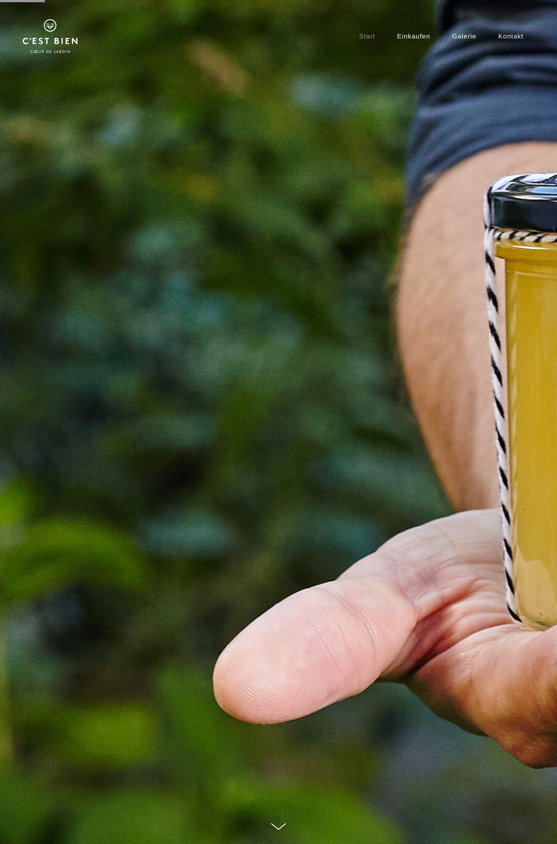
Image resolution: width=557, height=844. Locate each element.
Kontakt (511, 36)
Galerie (464, 36)
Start (367, 36)
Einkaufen (414, 36)
